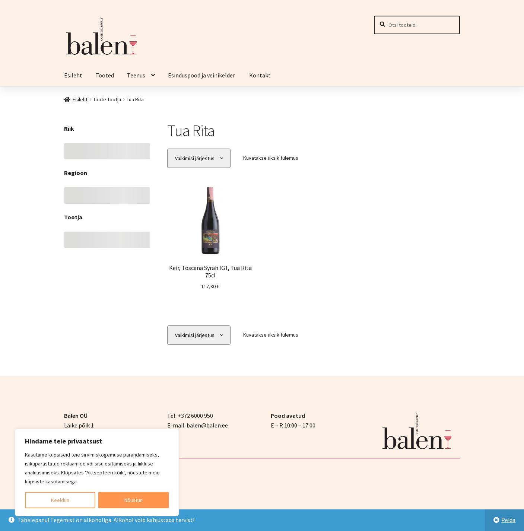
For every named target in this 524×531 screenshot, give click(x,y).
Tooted (104, 75)
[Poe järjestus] (199, 158)
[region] (97, 472)
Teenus (136, 75)
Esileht (73, 75)
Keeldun (60, 500)
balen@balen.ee (207, 425)
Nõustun (133, 500)
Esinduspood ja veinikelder (202, 75)
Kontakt (260, 75)
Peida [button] (508, 520)
